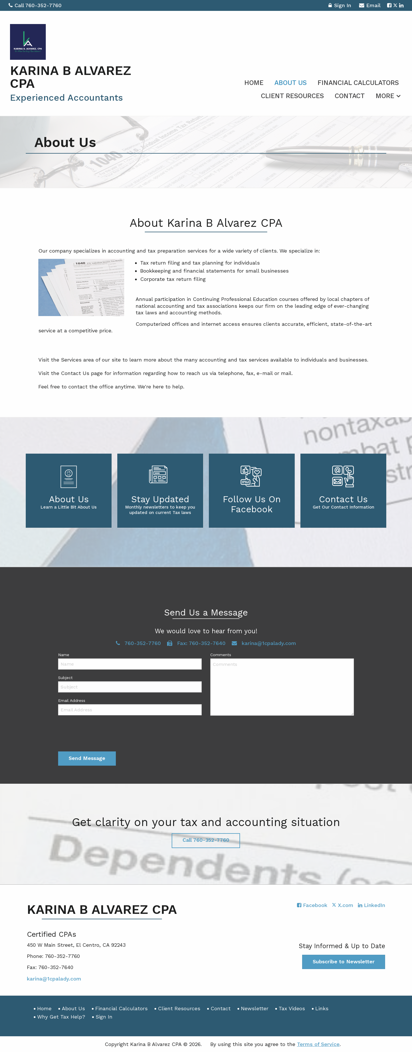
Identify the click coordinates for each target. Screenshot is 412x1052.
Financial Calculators (358, 83)
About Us (290, 83)
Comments (220, 654)
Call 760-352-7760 (35, 5)
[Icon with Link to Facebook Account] (389, 5)
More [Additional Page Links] (385, 96)
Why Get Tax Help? (61, 1017)
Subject (65, 677)
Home (254, 83)
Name (63, 654)
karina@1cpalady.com (264, 643)
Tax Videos (292, 1008)
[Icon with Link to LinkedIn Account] (401, 5)
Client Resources (292, 96)
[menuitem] (254, 81)
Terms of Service (318, 1044)
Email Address (71, 700)
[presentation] (101, 735)
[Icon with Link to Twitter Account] (395, 5)
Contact (350, 96)
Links (321, 1008)
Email (370, 6)
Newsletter (254, 1008)
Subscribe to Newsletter (344, 961)
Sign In (339, 6)
